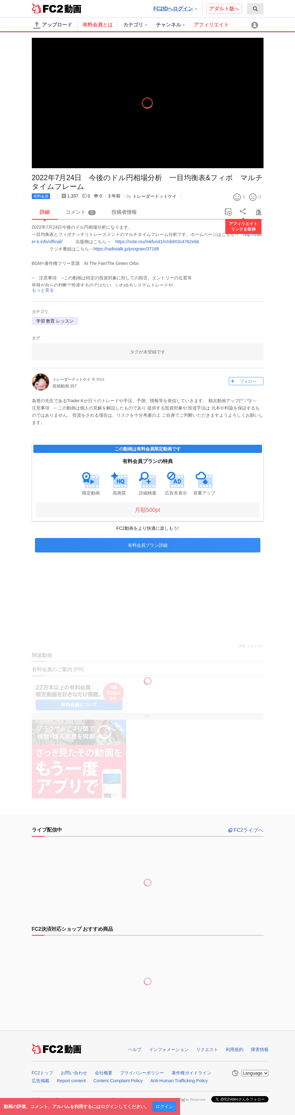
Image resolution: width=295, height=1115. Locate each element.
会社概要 (103, 1072)
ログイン (164, 1106)
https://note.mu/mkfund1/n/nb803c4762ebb (157, 241)
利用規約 (234, 1049)
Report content (71, 1080)
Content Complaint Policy (118, 1080)
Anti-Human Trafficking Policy (179, 1080)
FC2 (47, 8)
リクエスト (207, 1049)
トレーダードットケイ (155, 196)
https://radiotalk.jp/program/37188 (126, 248)
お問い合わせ (74, 1072)
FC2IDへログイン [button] (175, 8)
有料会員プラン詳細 (147, 545)
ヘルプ (134, 1049)
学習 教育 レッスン (55, 320)
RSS (101, 379)
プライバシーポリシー (142, 1072)
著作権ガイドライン (191, 1072)
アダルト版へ (224, 8)
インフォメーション (169, 1049)
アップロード (52, 25)
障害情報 (260, 1049)
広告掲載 (40, 1080)
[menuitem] (255, 8)
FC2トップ (42, 1072)
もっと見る (43, 290)
